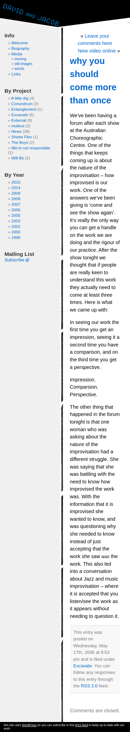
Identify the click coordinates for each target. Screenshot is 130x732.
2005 (15, 215)
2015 (15, 182)
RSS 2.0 (89, 685)
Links (16, 74)
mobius (18, 125)
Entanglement (23, 109)
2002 (15, 226)
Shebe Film (21, 137)
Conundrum (22, 103)
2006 (15, 209)
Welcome (19, 42)
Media (17, 54)
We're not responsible (30, 148)
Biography (20, 48)
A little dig (19, 98)
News (16, 131)
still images (24, 64)
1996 (15, 237)
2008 (15, 198)
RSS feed (81, 725)
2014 (15, 187)
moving (20, 59)
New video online (97, 51)
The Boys (19, 142)
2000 (15, 232)
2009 (15, 193)
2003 (15, 221)
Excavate (19, 114)
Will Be (17, 158)
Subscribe (15, 259)
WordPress (29, 725)
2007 (15, 204)
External (18, 120)
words (19, 69)
